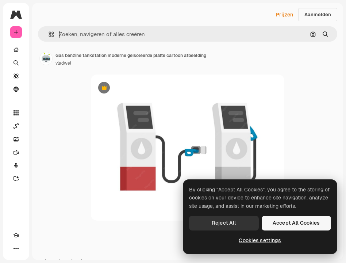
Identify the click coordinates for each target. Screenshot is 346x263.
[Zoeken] (16, 63)
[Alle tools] (16, 113)
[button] (48, 34)
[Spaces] (16, 126)
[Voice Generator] (16, 165)
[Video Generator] (16, 152)
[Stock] (16, 76)
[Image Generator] (16, 139)
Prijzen (284, 14)
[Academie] (16, 235)
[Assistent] (16, 178)
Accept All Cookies (296, 223)
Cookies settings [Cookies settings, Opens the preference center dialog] (260, 240)
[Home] (16, 50)
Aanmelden (317, 14)
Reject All (224, 223)
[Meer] (16, 248)
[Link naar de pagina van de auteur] (46, 58)
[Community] (16, 89)
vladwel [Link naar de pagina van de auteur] (63, 63)
